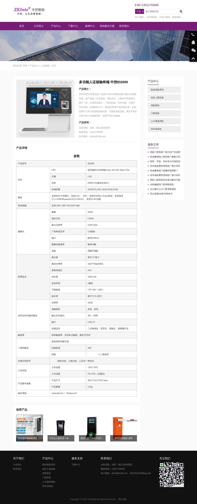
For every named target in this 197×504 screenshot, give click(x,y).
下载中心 (73, 26)
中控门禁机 (164, 17)
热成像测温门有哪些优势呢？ (164, 170)
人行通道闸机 (157, 121)
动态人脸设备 (157, 97)
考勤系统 (155, 105)
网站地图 (122, 499)
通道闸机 (176, 17)
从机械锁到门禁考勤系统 (162, 184)
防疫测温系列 (157, 89)
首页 (21, 26)
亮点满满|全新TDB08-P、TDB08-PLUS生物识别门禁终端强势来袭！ (164, 193)
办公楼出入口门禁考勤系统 (163, 189)
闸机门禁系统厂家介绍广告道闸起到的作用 (164, 152)
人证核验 (45, 65)
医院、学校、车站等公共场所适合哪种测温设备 (164, 161)
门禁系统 (155, 113)
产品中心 (56, 26)
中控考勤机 (151, 17)
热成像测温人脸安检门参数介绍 (165, 156)
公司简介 (39, 26)
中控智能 (91, 499)
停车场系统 (156, 129)
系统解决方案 (107, 26)
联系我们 (124, 26)
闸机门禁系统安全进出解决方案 (165, 180)
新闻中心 (90, 26)
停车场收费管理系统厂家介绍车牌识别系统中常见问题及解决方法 (164, 166)
